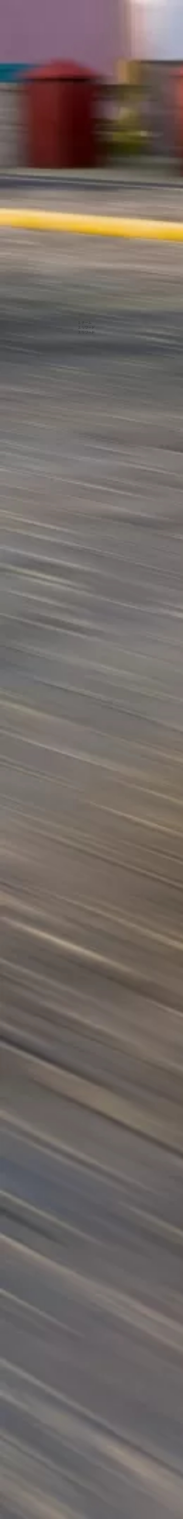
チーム (86, 245)
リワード (88, 250)
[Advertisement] (91, 67)
